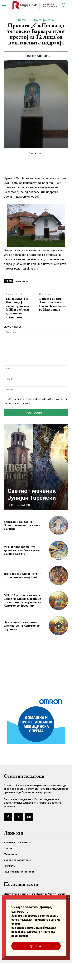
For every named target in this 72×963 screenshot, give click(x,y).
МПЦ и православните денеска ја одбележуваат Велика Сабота (22, 550)
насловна (21, 281)
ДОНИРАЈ (36, 946)
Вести (22, 20)
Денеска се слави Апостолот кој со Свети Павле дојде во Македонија (52, 304)
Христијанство (43, 20)
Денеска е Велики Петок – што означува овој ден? (23, 575)
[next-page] (61, 430)
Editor (11, 505)
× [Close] (68, 897)
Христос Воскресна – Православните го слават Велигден (22, 525)
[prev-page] (54, 430)
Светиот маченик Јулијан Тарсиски (32, 494)
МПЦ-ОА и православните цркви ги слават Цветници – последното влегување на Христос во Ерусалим (24, 600)
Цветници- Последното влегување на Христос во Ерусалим (22, 626)
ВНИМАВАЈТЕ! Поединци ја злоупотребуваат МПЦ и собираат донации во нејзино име (17, 308)
